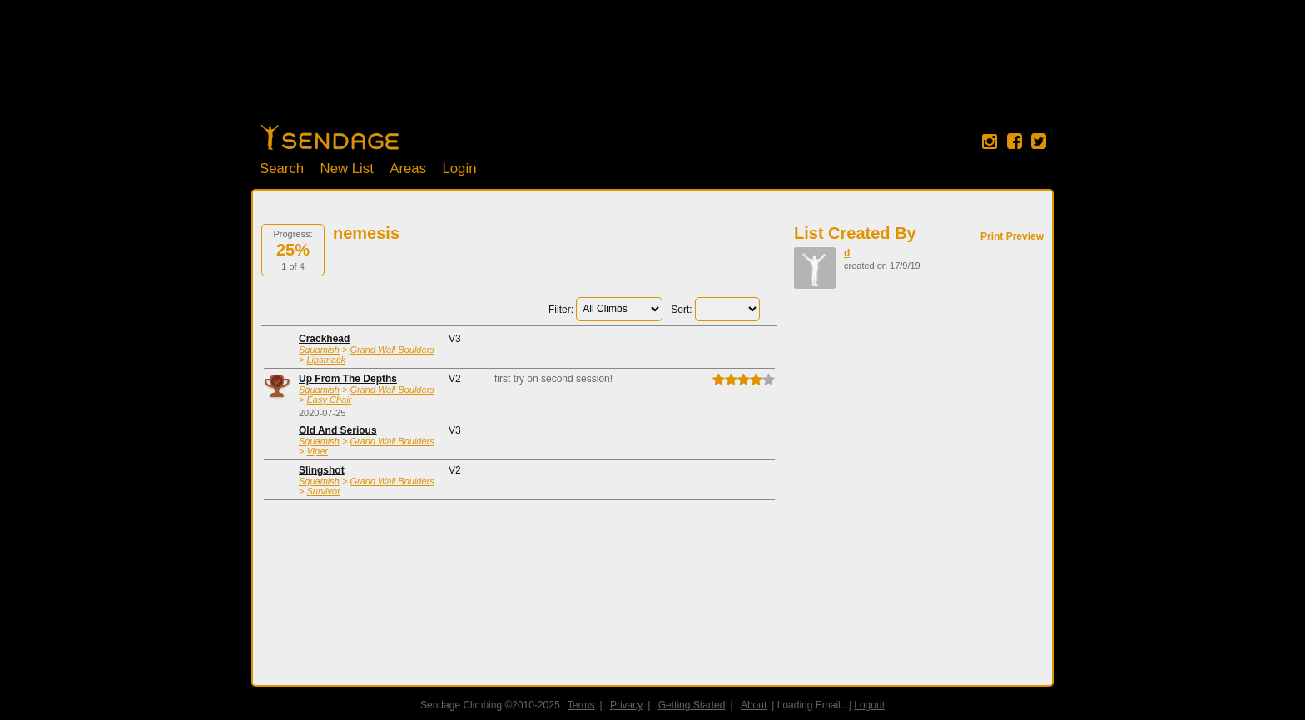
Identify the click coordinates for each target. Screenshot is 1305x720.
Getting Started (692, 705)
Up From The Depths (348, 379)
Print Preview (1012, 236)
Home (330, 137)
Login (459, 168)
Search (282, 168)
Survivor (323, 491)
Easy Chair (328, 400)
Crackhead (324, 339)
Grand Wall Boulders (392, 350)
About (754, 705)
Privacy (626, 705)
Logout (869, 705)
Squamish (319, 350)
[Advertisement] (652, 70)
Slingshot (322, 470)
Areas (408, 168)
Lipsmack (325, 360)
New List (347, 168)
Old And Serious (338, 430)
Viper (316, 451)
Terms (581, 705)
